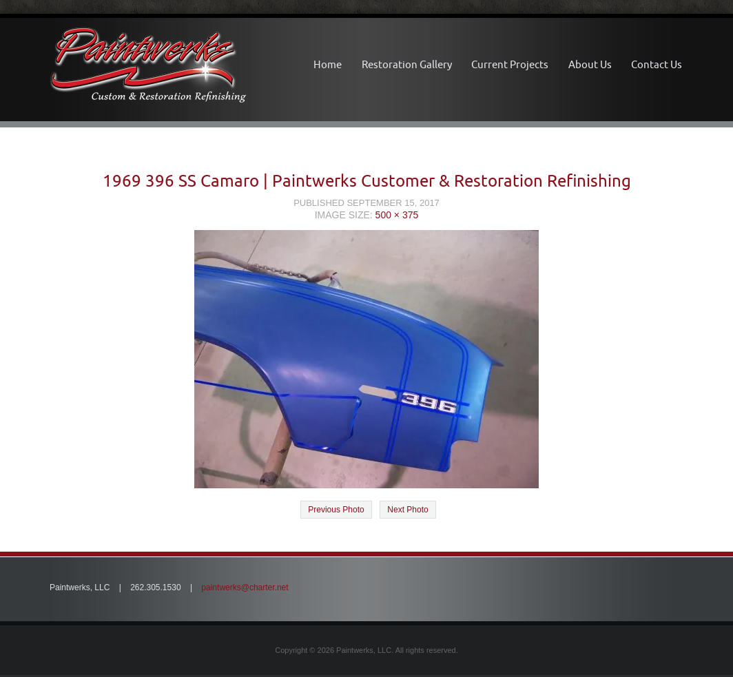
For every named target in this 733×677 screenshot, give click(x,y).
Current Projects (509, 64)
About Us (590, 64)
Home (327, 64)
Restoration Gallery (407, 64)
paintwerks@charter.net (244, 587)
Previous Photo (336, 509)
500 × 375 (397, 214)
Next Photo (407, 509)
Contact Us (656, 64)
